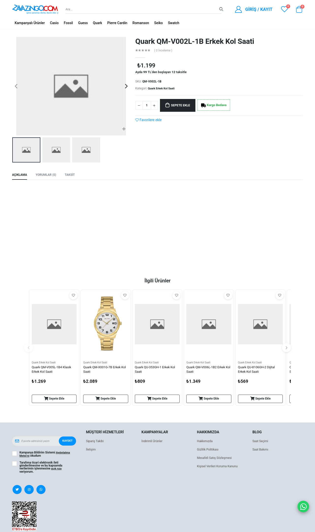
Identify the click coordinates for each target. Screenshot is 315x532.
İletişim (91, 450)
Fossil (68, 23)
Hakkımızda (205, 442)
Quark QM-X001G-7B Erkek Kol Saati (103, 370)
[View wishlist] (284, 9)
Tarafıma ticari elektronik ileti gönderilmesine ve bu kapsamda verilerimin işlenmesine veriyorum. (40, 468)
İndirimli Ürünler (153, 442)
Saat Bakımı (260, 450)
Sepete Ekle (183, 105)
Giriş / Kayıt (258, 9)
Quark (97, 23)
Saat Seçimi (260, 442)
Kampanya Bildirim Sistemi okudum (45, 455)
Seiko (158, 23)
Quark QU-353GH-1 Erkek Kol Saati (156, 370)
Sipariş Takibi (95, 442)
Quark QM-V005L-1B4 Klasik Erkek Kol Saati (53, 370)
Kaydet (67, 442)
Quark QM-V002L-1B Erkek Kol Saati (194, 41)
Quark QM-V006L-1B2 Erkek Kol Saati (207, 370)
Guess (83, 23)
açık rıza (57, 469)
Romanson (140, 23)
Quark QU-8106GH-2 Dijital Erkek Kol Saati (258, 370)
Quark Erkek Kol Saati (162, 88)
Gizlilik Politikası (208, 450)
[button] (299, 11)
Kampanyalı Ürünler (30, 23)
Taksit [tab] (72, 175)
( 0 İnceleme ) (164, 50)
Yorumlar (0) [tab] (48, 175)
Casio (54, 23)
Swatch (173, 23)
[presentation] (16, 86)
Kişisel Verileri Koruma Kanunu (218, 467)
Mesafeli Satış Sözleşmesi (215, 459)
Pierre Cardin (117, 23)
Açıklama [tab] (20, 175)
